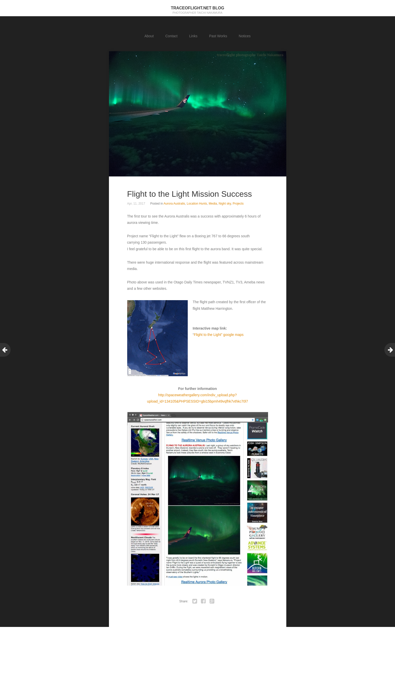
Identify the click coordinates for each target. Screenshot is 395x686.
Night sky (225, 203)
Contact (171, 36)
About (149, 36)
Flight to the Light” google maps (218, 335)
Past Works (218, 36)
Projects (238, 203)
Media (213, 203)
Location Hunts (197, 203)
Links (193, 36)
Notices (245, 36)
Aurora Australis (174, 203)
